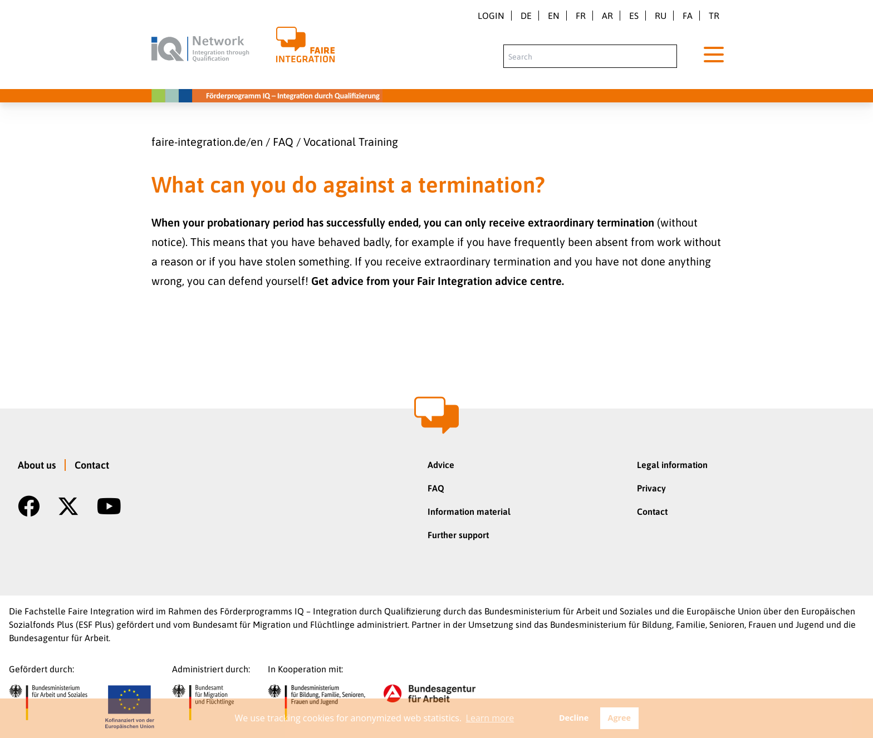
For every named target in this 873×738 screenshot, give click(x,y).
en (554, 16)
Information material (469, 511)
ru (660, 16)
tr (714, 16)
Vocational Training (350, 141)
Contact (92, 465)
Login (491, 16)
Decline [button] (573, 717)
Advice (441, 465)
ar (607, 16)
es (634, 16)
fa (688, 16)
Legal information (672, 465)
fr (581, 16)
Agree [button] (619, 717)
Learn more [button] (490, 718)
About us (37, 465)
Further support (458, 535)
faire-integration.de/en (207, 141)
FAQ (283, 141)
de (526, 16)
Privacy (651, 488)
